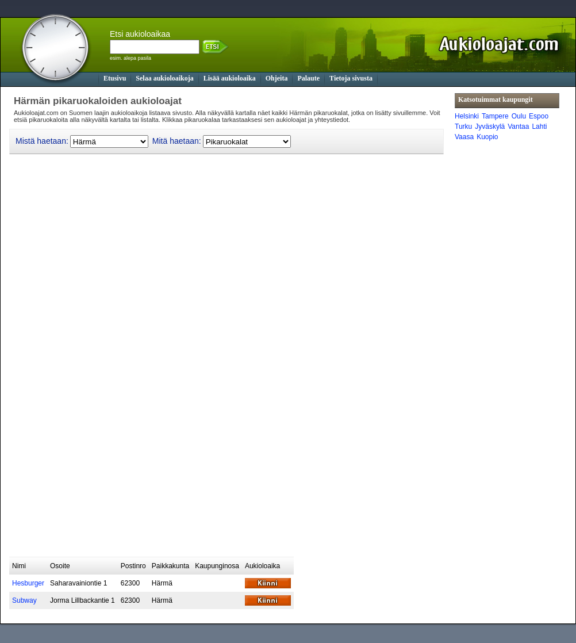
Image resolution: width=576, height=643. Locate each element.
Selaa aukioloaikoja (164, 78)
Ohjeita (277, 78)
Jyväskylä (490, 127)
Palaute (308, 78)
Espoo (538, 116)
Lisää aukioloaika (229, 78)
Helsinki (467, 116)
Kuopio (487, 137)
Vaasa (464, 137)
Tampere (495, 116)
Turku (463, 127)
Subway (24, 600)
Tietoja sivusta (351, 78)
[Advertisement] (171, 473)
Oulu (519, 116)
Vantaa (518, 127)
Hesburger (28, 583)
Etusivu (114, 78)
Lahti (539, 127)
